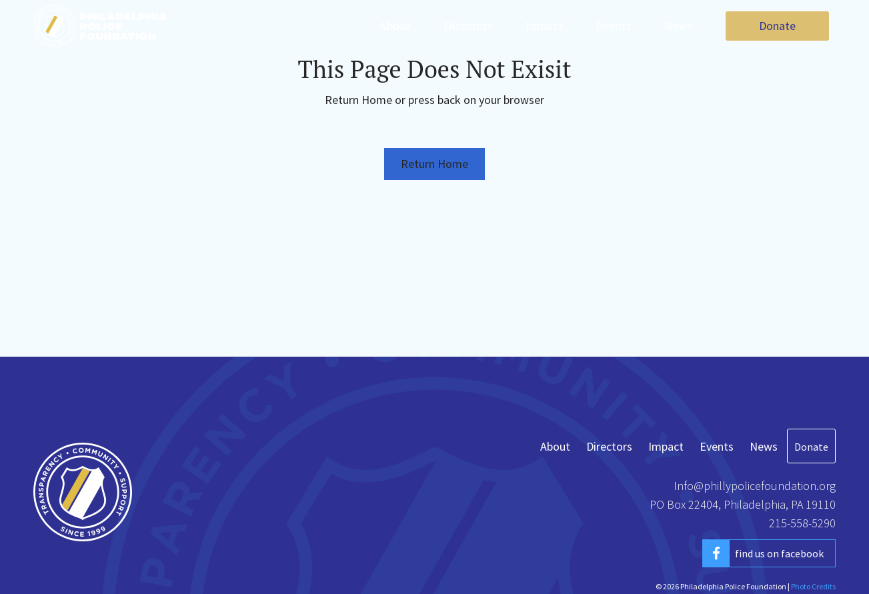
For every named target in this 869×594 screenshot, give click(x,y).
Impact (544, 25)
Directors (468, 25)
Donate (777, 25)
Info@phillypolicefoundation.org (755, 485)
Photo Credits (813, 586)
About (394, 25)
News (678, 25)
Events (614, 25)
